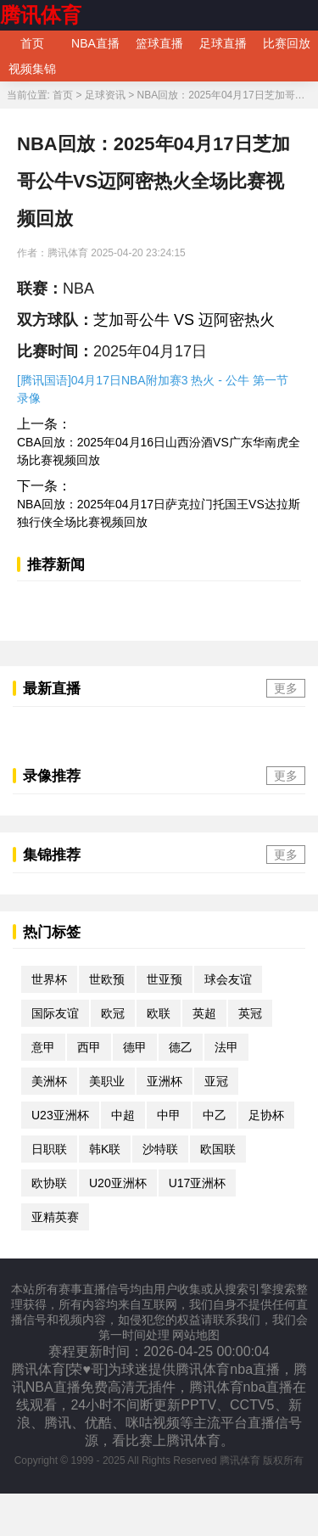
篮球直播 (159, 43)
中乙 (214, 1115)
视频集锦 (32, 69)
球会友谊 (228, 979)
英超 (204, 1013)
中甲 (169, 1115)
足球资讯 (105, 95)
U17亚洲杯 (197, 1183)
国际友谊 (55, 1013)
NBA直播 (95, 43)
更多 (286, 688)
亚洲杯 (164, 1081)
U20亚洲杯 (118, 1183)
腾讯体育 (40, 14)
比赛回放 (286, 43)
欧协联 (49, 1183)
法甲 (226, 1047)
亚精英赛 (55, 1217)
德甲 (135, 1047)
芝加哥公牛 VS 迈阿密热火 (184, 319)
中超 (123, 1115)
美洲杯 (49, 1081)
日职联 (49, 1149)
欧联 (158, 1013)
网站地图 (196, 1335)
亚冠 (216, 1081)
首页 (32, 43)
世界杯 (49, 979)
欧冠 (113, 1013)
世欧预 (107, 979)
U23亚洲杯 (60, 1115)
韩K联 (104, 1149)
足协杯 (266, 1115)
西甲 (89, 1047)
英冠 (250, 1013)
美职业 (107, 1081)
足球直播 (223, 43)
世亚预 (164, 979)
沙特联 (160, 1149)
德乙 (180, 1047)
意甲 (43, 1047)
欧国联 (218, 1149)
